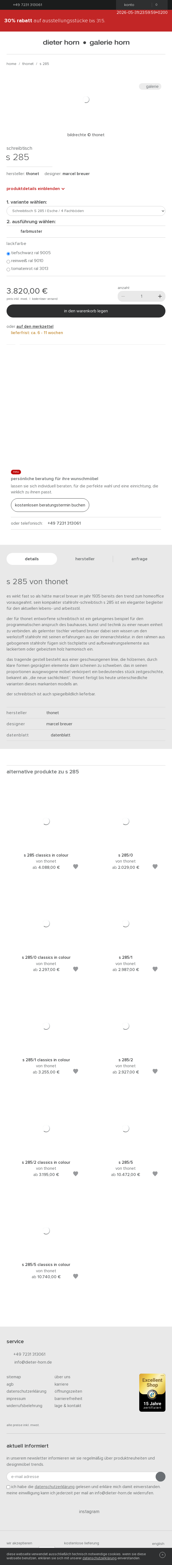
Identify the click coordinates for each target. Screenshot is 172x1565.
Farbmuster (29, 231)
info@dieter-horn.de (29, 1362)
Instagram (86, 1511)
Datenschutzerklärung (26, 1391)
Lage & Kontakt (68, 1406)
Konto (127, 5)
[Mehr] (160, 296)
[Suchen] (161, 43)
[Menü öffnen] (11, 43)
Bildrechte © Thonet (86, 135)
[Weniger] (123, 296)
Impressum (16, 1399)
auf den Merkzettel (35, 327)
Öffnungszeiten (68, 1391)
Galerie (150, 86)
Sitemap (14, 1377)
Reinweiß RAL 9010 (25, 261)
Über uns (62, 1377)
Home (11, 64)
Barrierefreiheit (68, 1399)
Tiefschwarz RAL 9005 (29, 253)
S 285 (44, 64)
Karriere (62, 1384)
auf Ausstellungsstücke (54, 20)
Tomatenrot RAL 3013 (27, 268)
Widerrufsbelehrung (24, 1406)
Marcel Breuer (76, 174)
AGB (10, 1384)
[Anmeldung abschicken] (160, 1477)
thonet (28, 64)
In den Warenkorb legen (86, 311)
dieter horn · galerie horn (86, 43)
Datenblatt (58, 735)
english (155, 1544)
